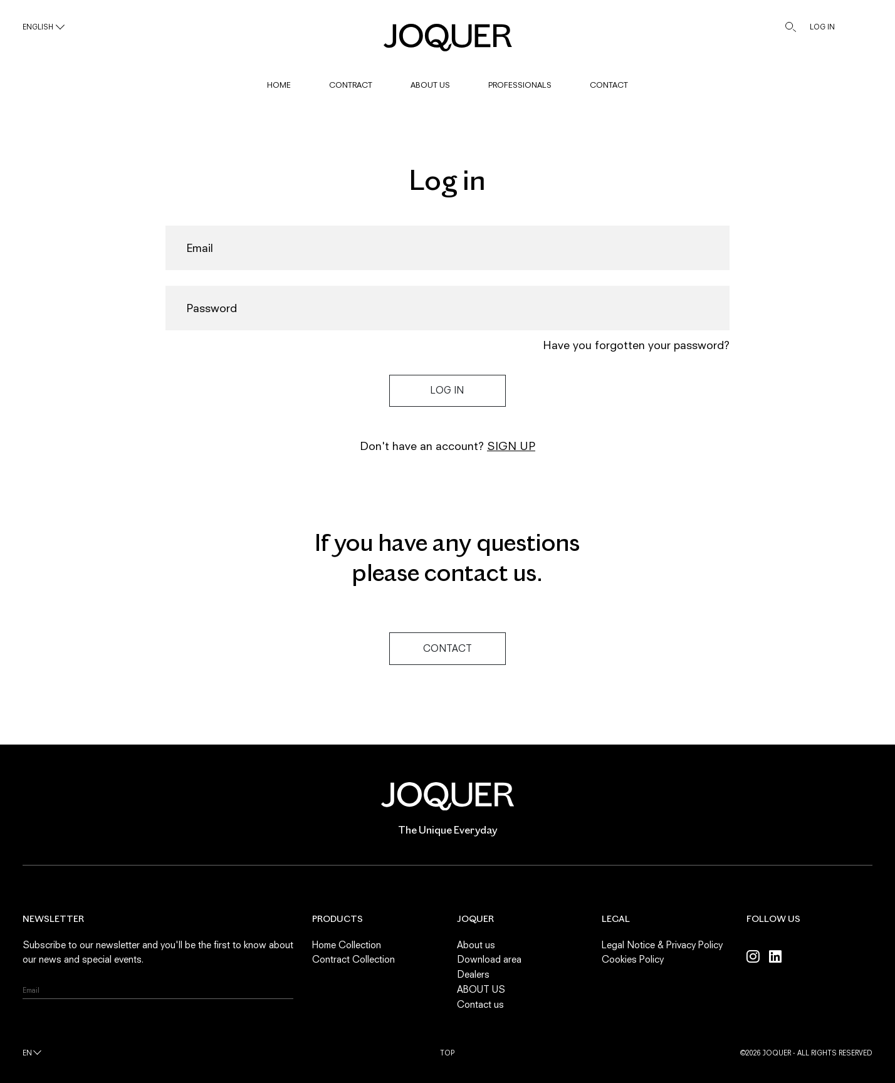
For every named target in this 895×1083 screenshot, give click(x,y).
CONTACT (609, 85)
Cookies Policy (633, 959)
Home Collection (346, 944)
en (27, 1053)
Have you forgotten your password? (636, 345)
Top (447, 1053)
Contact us (480, 1004)
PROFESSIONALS (520, 85)
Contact (447, 648)
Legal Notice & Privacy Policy (662, 944)
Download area (489, 959)
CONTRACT (350, 85)
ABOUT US (430, 85)
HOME (279, 85)
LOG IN (822, 27)
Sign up (511, 446)
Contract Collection (353, 959)
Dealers (473, 974)
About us (476, 944)
